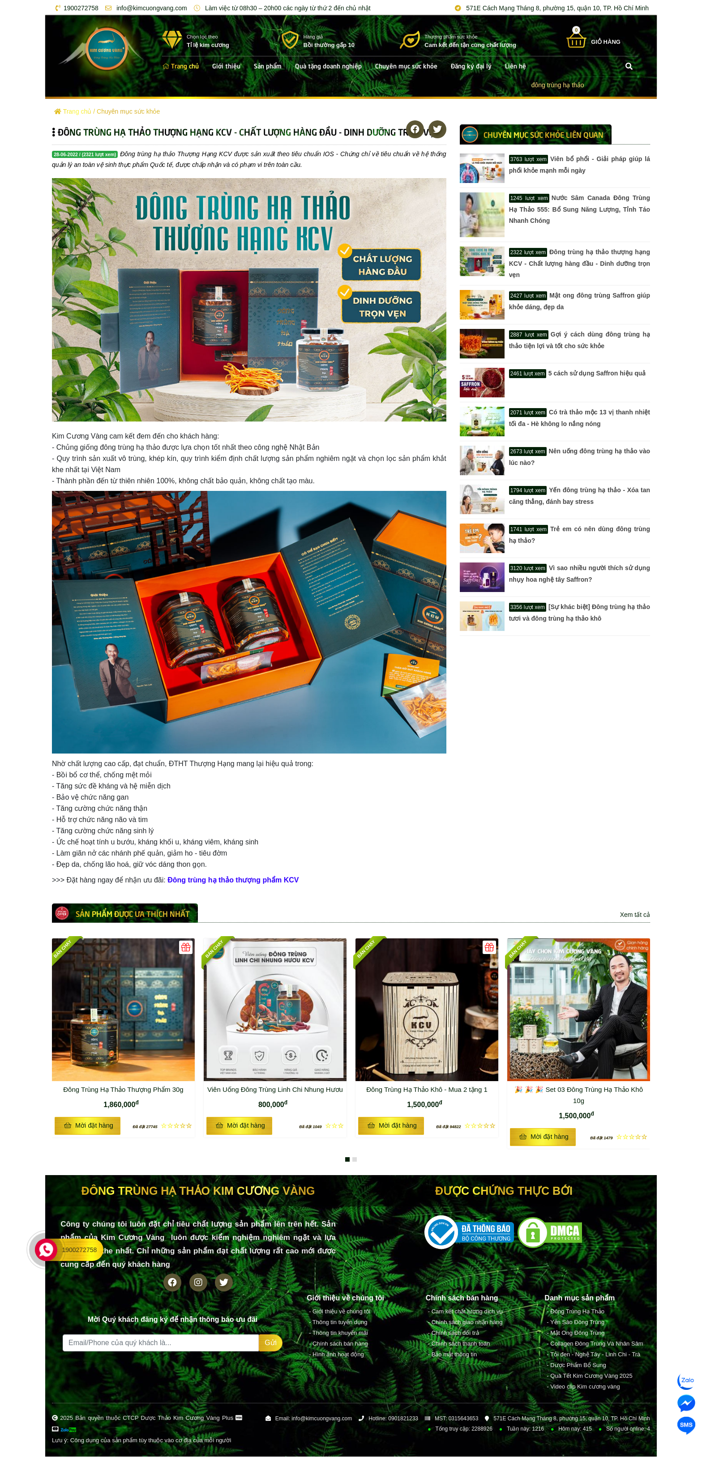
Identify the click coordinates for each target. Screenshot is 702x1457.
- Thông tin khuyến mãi (338, 1333)
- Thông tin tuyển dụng (338, 1322)
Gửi (271, 1343)
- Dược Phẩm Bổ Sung (576, 1365)
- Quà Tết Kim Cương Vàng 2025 (589, 1376)
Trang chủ (180, 65)
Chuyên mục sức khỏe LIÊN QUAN (544, 134)
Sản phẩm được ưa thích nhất (133, 913)
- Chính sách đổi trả (453, 1333)
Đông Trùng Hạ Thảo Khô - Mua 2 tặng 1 (431, 1088)
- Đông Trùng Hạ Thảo (575, 1311)
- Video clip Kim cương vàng (583, 1387)
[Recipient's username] (161, 1343)
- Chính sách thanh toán (459, 1344)
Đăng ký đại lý (471, 65)
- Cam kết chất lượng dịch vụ (465, 1311)
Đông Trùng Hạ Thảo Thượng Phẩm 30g (127, 1088)
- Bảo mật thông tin (452, 1354)
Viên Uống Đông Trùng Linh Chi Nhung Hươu (275, 1089)
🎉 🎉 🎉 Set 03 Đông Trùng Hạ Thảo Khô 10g (578, 1095)
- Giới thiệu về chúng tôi (339, 1311)
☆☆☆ (321, 1125)
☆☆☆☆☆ (162, 1125)
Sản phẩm (268, 65)
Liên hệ (515, 65)
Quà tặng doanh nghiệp (328, 65)
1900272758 (75, 8)
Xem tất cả (635, 914)
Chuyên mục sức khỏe (406, 65)
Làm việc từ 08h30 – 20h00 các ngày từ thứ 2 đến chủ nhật (281, 8)
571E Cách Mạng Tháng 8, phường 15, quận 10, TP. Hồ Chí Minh (550, 8)
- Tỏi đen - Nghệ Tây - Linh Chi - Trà (593, 1354)
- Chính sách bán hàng (338, 1344)
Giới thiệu (226, 65)
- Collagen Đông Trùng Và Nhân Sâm (595, 1344)
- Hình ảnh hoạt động (336, 1354)
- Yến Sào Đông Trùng (575, 1322)
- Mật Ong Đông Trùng (575, 1333)
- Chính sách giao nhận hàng (465, 1322)
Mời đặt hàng (88, 1125)
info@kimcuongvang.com (144, 8)
